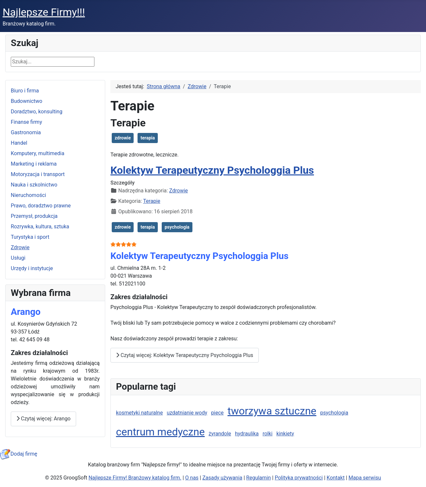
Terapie (151, 201)
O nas (192, 478)
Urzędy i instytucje (32, 268)
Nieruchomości (28, 195)
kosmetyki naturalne (139, 413)
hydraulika (247, 433)
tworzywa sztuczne (271, 411)
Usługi (18, 258)
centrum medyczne (160, 432)
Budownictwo (26, 101)
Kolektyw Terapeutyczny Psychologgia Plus (212, 170)
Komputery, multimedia (37, 153)
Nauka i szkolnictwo (34, 185)
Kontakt (336, 478)
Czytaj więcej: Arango (43, 418)
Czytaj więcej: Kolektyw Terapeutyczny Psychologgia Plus (184, 355)
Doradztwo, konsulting (36, 111)
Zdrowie (20, 247)
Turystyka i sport (30, 237)
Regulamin (258, 478)
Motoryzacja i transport (38, 174)
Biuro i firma (25, 91)
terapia (147, 137)
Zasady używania (222, 478)
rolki (267, 433)
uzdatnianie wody (187, 413)
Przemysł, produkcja (34, 216)
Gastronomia (26, 132)
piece (217, 413)
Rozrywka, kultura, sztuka (40, 226)
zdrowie (123, 137)
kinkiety (285, 433)
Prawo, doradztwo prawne (41, 206)
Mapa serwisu (365, 478)
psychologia (177, 227)
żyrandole (220, 433)
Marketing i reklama (34, 164)
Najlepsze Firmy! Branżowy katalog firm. (135, 478)
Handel (19, 143)
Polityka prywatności (299, 478)
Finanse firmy (26, 122)
